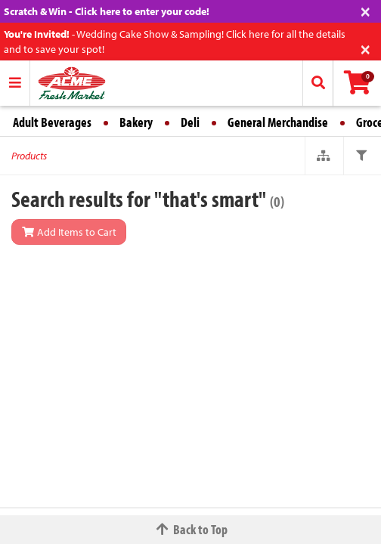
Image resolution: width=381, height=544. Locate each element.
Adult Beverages (52, 122)
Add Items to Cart (68, 232)
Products (29, 155)
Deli (190, 122)
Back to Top (190, 529)
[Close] (365, 10)
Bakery (136, 122)
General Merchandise (278, 122)
